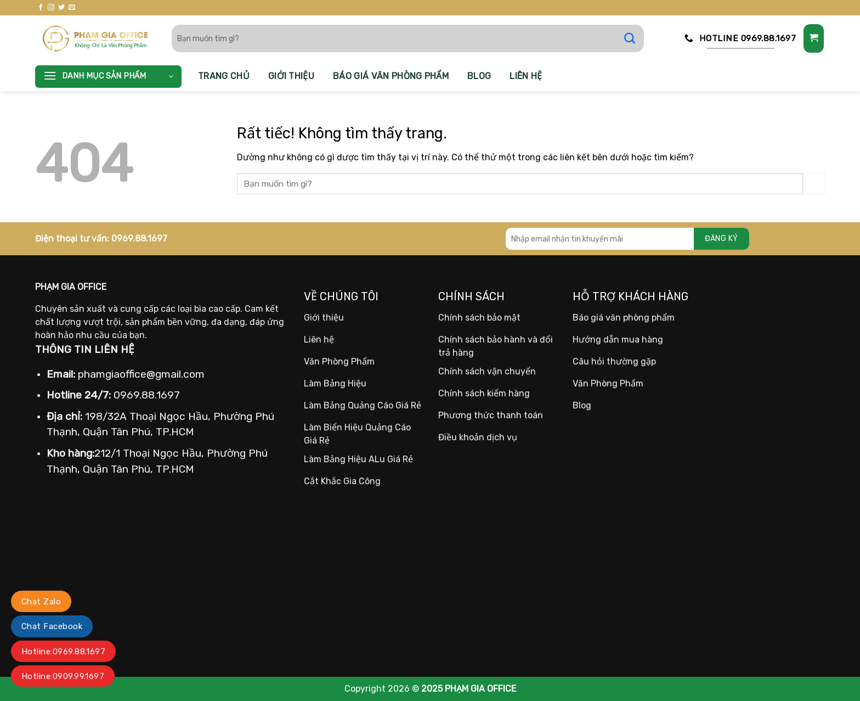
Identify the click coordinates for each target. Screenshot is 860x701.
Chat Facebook (51, 626)
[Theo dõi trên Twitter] (61, 8)
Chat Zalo (41, 602)
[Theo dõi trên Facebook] (40, 8)
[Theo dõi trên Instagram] (51, 8)
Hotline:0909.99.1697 (62, 676)
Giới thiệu (291, 76)
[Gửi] (635, 38)
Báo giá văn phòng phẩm (391, 76)
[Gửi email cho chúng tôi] (72, 8)
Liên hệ (526, 76)
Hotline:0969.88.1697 (63, 652)
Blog (479, 76)
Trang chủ (224, 76)
